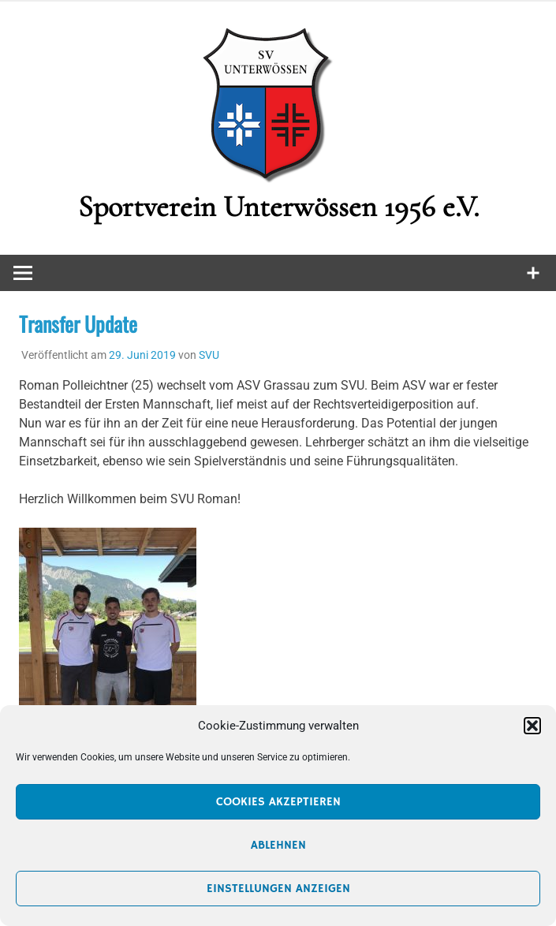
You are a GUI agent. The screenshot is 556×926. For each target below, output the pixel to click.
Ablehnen (278, 845)
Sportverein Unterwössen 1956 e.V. (278, 207)
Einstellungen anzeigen (278, 888)
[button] (532, 726)
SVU (209, 355)
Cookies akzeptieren (278, 801)
